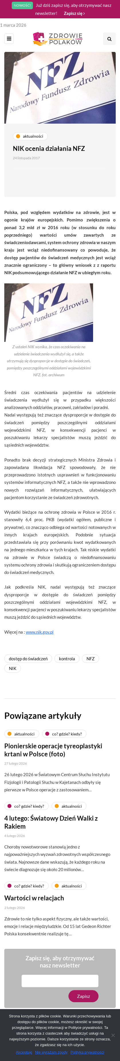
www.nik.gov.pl (40, 631)
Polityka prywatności (87, 1052)
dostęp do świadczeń (28, 658)
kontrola (67, 658)
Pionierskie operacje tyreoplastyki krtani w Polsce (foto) (53, 752)
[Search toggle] (109, 38)
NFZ (90, 658)
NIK (12, 668)
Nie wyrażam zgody (51, 1052)
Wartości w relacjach (34, 900)
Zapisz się (74, 13)
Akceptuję (24, 1052)
